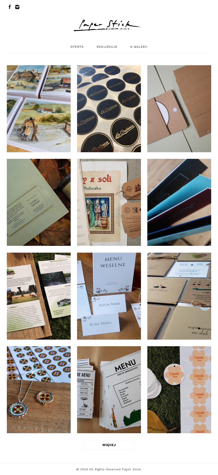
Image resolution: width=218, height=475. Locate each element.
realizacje (107, 46)
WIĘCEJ (109, 445)
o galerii (139, 46)
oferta (77, 46)
